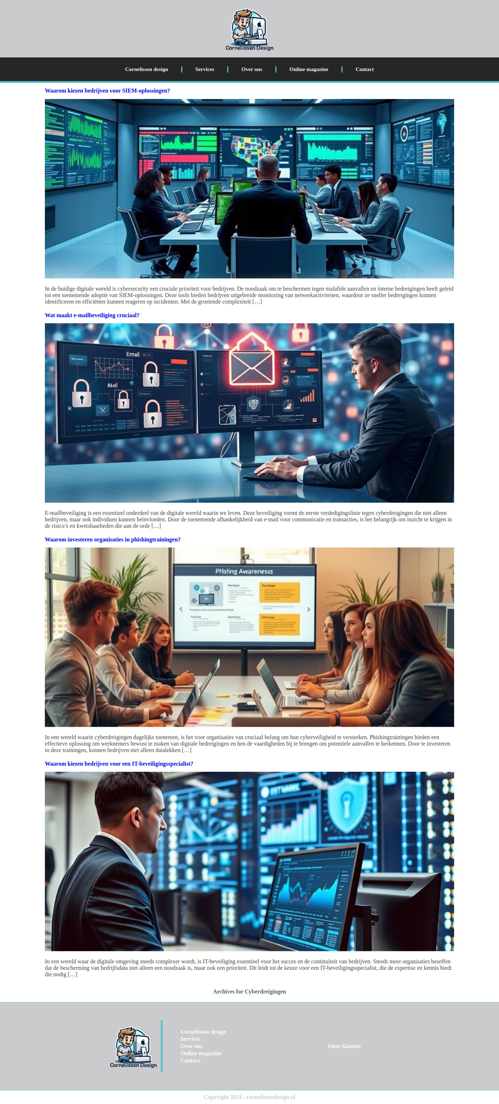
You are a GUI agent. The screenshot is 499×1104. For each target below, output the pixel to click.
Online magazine (309, 69)
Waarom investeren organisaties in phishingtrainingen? (113, 539)
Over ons (252, 69)
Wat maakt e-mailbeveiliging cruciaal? (92, 315)
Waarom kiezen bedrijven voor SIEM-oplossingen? (107, 91)
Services (204, 69)
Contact (364, 69)
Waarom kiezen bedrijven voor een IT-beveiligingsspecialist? (119, 764)
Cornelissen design (146, 69)
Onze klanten (344, 1046)
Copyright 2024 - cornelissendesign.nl (249, 1097)
